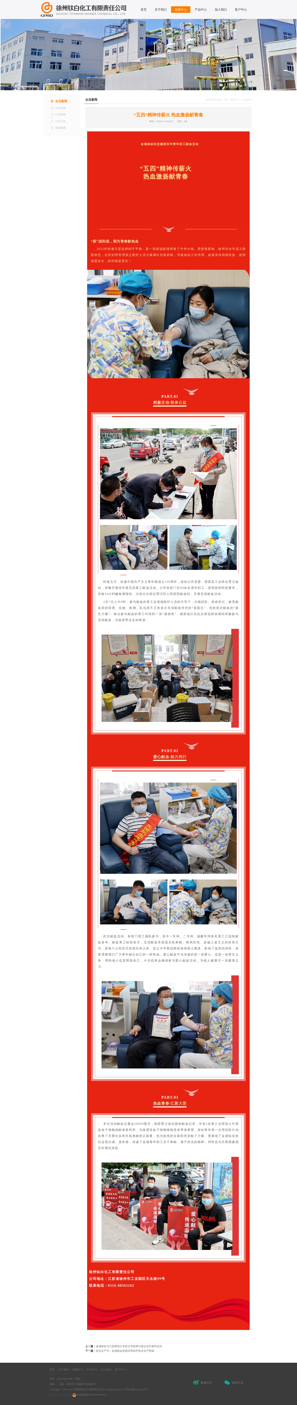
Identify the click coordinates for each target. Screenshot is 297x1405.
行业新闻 (60, 114)
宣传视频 (60, 127)
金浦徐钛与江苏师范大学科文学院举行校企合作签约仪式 (129, 1346)
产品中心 (201, 9)
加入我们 (221, 9)
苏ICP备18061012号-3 (136, 1389)
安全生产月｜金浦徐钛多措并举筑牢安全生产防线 (125, 1350)
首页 (144, 9)
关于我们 (161, 9)
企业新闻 (61, 101)
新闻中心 (181, 9)
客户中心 (241, 9)
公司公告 (60, 121)
